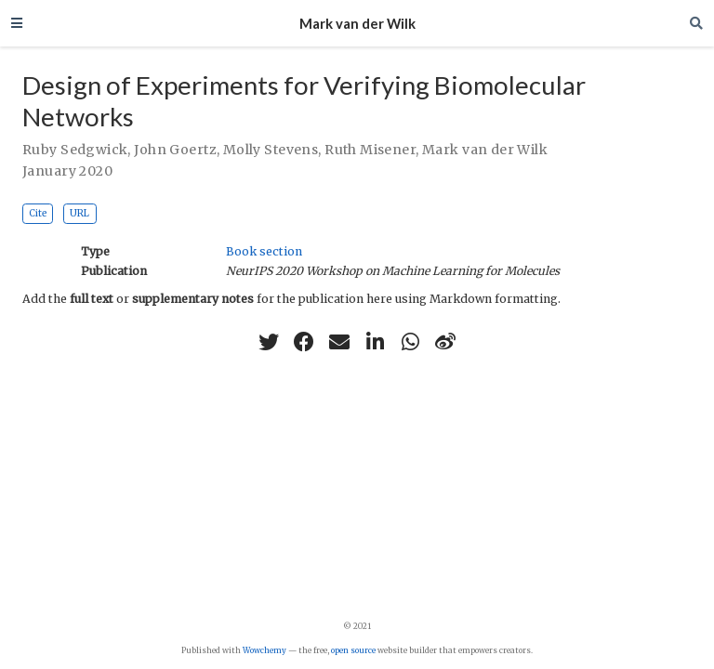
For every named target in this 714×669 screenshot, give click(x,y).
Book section (264, 251)
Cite (37, 213)
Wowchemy (264, 650)
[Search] (696, 23)
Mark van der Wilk (357, 23)
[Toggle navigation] (16, 23)
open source (353, 650)
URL (79, 213)
